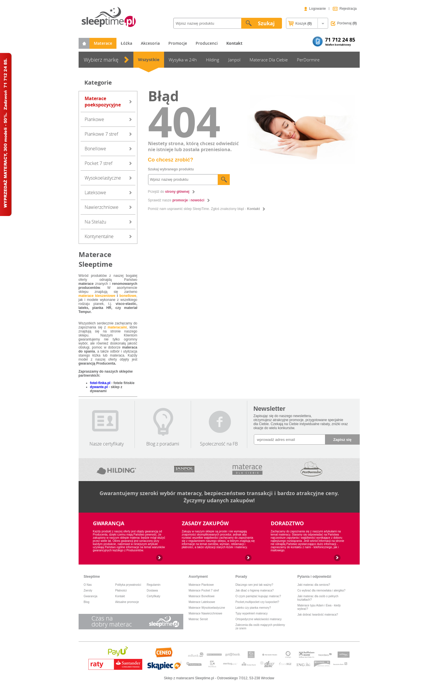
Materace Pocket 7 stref (204, 590)
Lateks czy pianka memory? (253, 607)
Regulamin (154, 584)
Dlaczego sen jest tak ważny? (254, 584)
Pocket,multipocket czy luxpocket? (257, 602)
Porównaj (347, 23)
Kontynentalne (99, 236)
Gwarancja (91, 596)
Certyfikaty (153, 596)
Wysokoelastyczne (103, 178)
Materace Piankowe (201, 584)
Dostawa (152, 590)
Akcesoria (150, 43)
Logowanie (317, 9)
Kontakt (253, 209)
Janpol (234, 60)
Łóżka (126, 43)
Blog (86, 602)
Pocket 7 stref (98, 163)
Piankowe (94, 119)
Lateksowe (95, 192)
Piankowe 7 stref (101, 134)
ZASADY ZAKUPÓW (205, 523)
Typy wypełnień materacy (251, 613)
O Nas (88, 584)
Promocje (177, 43)
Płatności (121, 590)
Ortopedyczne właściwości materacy (258, 619)
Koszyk (300, 24)
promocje (180, 200)
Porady (241, 577)
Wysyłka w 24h (183, 60)
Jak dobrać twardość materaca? (317, 614)
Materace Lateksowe (202, 602)
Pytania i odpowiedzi (314, 577)
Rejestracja (348, 9)
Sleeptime (92, 577)
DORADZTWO (287, 523)
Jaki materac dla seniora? (313, 584)
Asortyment (198, 577)
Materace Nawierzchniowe (205, 613)
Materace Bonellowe (202, 596)
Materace (103, 43)
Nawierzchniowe (101, 207)
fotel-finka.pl (100, 383)
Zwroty (88, 590)
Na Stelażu (95, 222)
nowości (197, 200)
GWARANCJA (108, 523)
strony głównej (177, 192)
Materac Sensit (198, 619)
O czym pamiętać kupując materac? (258, 596)
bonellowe (127, 296)
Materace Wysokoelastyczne (207, 607)
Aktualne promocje (127, 602)
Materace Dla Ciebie (269, 60)
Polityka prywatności (128, 584)
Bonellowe (95, 148)
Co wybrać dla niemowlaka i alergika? (321, 590)
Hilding (212, 60)
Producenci (207, 43)
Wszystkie (148, 60)
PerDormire (308, 60)
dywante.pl (99, 387)
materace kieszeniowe (97, 296)
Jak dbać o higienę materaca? (254, 590)
